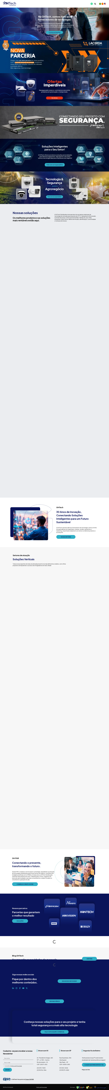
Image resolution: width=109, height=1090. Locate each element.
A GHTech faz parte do (23, 1078)
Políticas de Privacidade (16, 1065)
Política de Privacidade (41, 1086)
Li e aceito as (13, 1065)
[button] (94, 914)
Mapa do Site (86, 1069)
